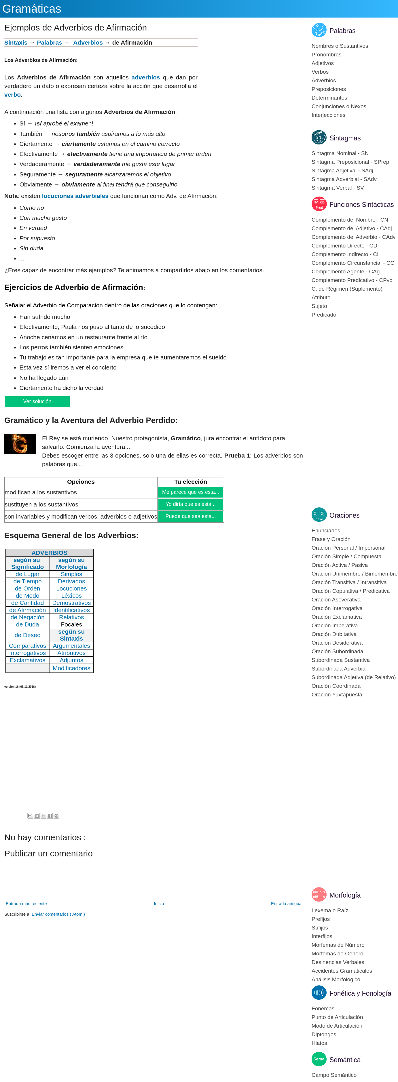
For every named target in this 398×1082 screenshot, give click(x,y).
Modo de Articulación (337, 1026)
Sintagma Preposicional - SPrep (350, 162)
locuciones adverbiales (75, 196)
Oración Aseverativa (336, 600)
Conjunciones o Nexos (339, 106)
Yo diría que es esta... (190, 504)
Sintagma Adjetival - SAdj (342, 170)
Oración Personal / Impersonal (349, 548)
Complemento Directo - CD (344, 246)
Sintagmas (345, 138)
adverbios (146, 77)
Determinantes (329, 98)
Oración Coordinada (336, 686)
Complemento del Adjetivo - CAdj (352, 228)
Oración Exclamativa (337, 617)
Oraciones (344, 515)
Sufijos (320, 928)
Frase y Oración (331, 539)
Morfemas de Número (338, 945)
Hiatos (319, 1043)
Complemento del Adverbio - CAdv (353, 237)
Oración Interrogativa (337, 608)
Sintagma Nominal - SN (340, 153)
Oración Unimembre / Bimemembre (355, 574)
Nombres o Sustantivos (340, 46)
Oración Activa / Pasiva (340, 565)
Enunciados (326, 530)
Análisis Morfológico (336, 979)
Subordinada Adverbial (339, 669)
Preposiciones (329, 89)
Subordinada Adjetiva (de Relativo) (354, 677)
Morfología (345, 895)
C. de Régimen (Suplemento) (347, 289)
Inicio (159, 903)
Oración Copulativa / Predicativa (351, 591)
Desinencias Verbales (338, 962)
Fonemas (323, 1008)
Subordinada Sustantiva (341, 660)
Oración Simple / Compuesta (347, 556)
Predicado (324, 315)
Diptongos (324, 1034)
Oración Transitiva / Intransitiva (349, 582)
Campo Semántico (334, 1075)
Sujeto (319, 306)
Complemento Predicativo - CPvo (352, 280)
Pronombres (327, 55)
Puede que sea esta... (190, 516)
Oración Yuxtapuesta (337, 695)
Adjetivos (323, 63)
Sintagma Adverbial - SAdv (344, 179)
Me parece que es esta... (190, 492)
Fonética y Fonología (360, 993)
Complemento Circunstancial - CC (353, 263)
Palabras (49, 42)
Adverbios (88, 42)
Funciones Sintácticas (361, 204)
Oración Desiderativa (337, 643)
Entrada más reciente (26, 903)
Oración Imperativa (335, 625)
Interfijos (322, 936)
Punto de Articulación (337, 1017)
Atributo (321, 297)
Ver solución (37, 401)
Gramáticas (31, 8)
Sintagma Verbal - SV (338, 188)
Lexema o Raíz (330, 910)
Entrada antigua (286, 903)
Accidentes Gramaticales (342, 971)
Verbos (320, 72)
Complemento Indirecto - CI (345, 254)
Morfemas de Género (337, 953)
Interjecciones (328, 115)
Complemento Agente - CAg (346, 271)
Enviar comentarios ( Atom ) (58, 914)
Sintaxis (16, 42)
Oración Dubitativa (334, 634)
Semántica (345, 1060)
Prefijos (321, 919)
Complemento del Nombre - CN (350, 220)
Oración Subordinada (337, 651)
